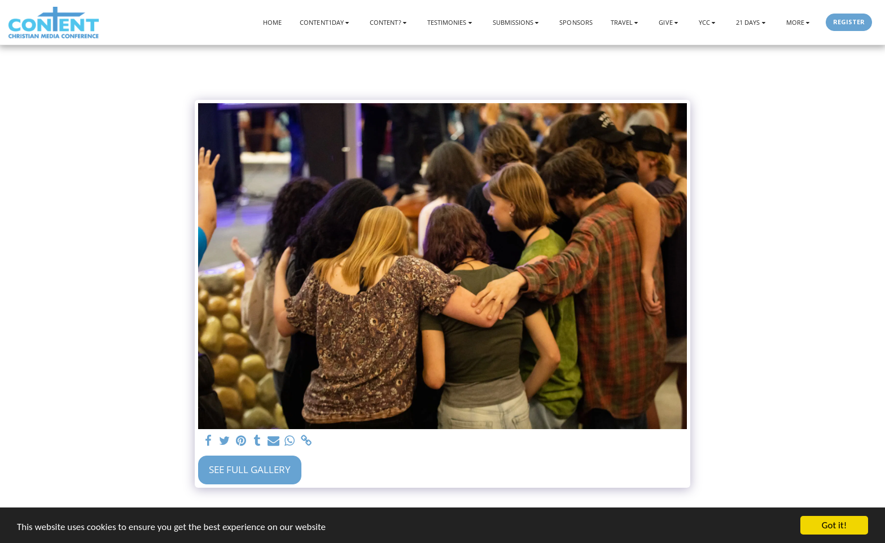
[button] (325, 22)
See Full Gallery (250, 469)
